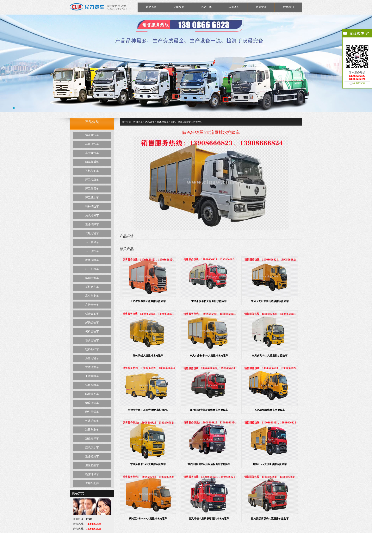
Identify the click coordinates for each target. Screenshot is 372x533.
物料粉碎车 (92, 349)
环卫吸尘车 (92, 242)
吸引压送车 (92, 411)
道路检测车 (92, 456)
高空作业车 (92, 295)
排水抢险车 (92, 385)
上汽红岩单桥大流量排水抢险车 (148, 301)
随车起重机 (92, 161)
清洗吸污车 (92, 135)
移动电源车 (92, 277)
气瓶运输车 (92, 233)
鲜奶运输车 (92, 322)
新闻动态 (233, 7)
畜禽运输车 (92, 340)
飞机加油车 (92, 170)
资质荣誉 (261, 7)
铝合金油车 (92, 313)
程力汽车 (138, 121)
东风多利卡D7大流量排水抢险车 (270, 355)
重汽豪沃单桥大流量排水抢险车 (208, 301)
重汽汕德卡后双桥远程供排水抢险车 (209, 518)
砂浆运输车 (92, 420)
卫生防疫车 (92, 465)
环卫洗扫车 (92, 251)
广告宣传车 (92, 304)
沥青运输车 (92, 358)
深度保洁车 (92, 402)
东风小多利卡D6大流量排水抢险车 (209, 355)
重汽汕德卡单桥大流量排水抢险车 (209, 409)
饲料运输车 (92, 331)
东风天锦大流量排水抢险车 (270, 409)
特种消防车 (92, 206)
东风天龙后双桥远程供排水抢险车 (270, 301)
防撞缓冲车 (92, 394)
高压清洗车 (92, 144)
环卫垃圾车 (92, 179)
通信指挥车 (92, 438)
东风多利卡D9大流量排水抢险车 (148, 464)
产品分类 (206, 7)
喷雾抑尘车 (92, 474)
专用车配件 (92, 483)
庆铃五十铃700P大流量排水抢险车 (148, 518)
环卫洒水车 (92, 197)
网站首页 (151, 7)
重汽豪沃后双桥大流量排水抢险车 (270, 518)
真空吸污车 (92, 153)
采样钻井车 (92, 286)
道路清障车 (92, 224)
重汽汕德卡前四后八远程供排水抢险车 (209, 464)
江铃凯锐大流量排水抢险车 (148, 355)
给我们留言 (359, 83)
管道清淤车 (92, 367)
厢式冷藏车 (92, 215)
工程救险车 (92, 376)
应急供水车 (92, 447)
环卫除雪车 (92, 188)
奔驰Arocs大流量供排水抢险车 (270, 464)
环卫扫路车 (92, 269)
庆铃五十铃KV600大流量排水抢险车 (148, 409)
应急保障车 (92, 260)
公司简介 (178, 7)
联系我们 (288, 7)
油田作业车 (92, 429)
